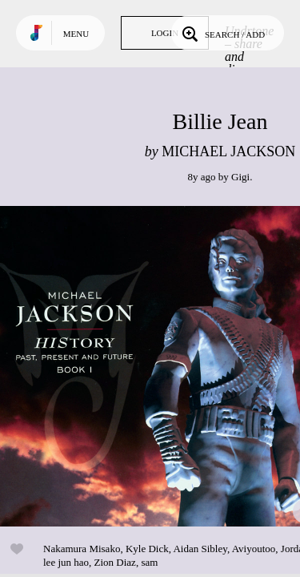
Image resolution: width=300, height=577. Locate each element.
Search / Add (222, 32)
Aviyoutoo (254, 549)
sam (149, 562)
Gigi (240, 177)
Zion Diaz (115, 562)
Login (164, 33)
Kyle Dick (147, 549)
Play (160, 366)
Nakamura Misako (81, 549)
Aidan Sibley (199, 549)
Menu (76, 33)
